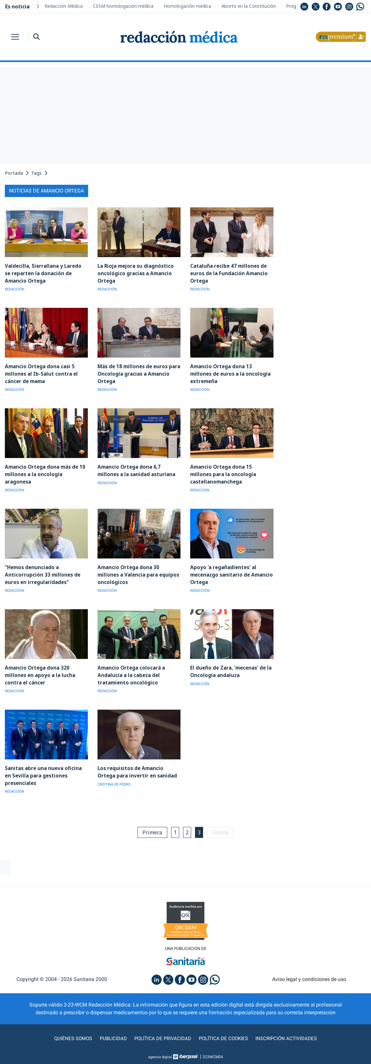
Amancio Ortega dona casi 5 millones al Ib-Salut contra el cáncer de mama (40, 373)
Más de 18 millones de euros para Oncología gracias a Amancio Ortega (138, 373)
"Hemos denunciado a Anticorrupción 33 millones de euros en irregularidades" (41, 573)
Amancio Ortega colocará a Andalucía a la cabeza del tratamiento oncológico (131, 673)
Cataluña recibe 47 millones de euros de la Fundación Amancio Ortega (227, 273)
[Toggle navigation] (15, 36)
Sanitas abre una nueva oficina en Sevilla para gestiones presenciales (45, 773)
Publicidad (111, 1037)
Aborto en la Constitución (249, 6)
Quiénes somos (70, 1037)
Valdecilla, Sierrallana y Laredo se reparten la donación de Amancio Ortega (45, 273)
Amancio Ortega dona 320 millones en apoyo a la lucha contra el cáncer (38, 673)
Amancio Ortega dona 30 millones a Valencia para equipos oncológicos (138, 573)
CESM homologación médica (123, 6)
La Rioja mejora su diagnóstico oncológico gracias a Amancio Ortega (134, 273)
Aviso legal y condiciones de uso (309, 978)
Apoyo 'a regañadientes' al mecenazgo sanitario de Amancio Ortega (230, 573)
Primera (151, 830)
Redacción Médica (64, 6)
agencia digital (160, 1055)
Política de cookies (224, 1037)
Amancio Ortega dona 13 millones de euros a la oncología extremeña (231, 373)
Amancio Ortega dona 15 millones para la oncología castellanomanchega (231, 473)
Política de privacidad (162, 1037)
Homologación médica (187, 6)
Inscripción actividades (289, 1037)
